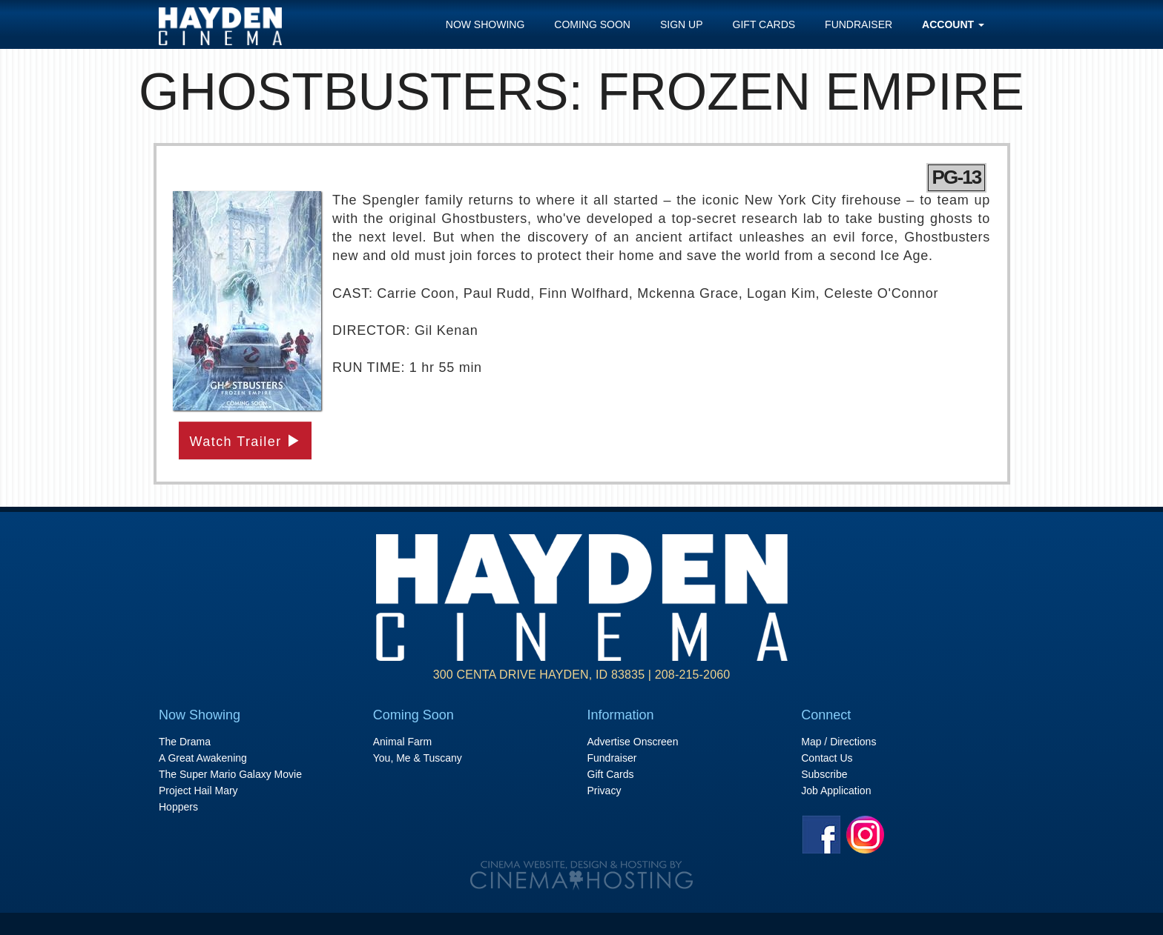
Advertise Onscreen (633, 742)
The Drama (185, 742)
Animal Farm (402, 742)
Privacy (604, 790)
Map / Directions (838, 742)
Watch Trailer (245, 441)
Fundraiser (858, 24)
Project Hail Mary (198, 790)
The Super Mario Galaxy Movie (230, 774)
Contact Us (826, 758)
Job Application (836, 790)
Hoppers (178, 807)
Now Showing (485, 24)
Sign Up (681, 24)
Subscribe (824, 774)
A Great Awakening (203, 758)
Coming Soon (592, 24)
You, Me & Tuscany (417, 758)
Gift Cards (764, 24)
